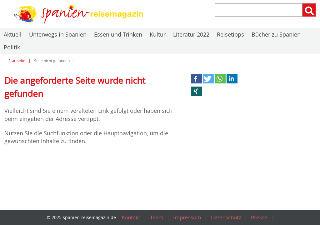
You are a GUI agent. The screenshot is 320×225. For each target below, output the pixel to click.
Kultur (158, 34)
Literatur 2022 (191, 34)
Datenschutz (227, 218)
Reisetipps (230, 34)
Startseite (16, 60)
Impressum (186, 218)
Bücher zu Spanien (276, 34)
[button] (196, 78)
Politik (12, 47)
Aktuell (13, 34)
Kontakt (128, 218)
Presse (262, 218)
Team (154, 218)
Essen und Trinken (118, 34)
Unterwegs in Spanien (58, 34)
